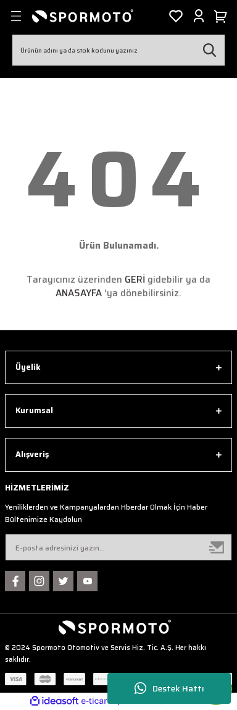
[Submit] (217, 547)
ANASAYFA (79, 293)
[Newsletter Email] (118, 547)
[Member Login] (198, 16)
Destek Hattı (169, 689)
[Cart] (223, 16)
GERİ (135, 279)
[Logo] (82, 16)
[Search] (118, 50)
